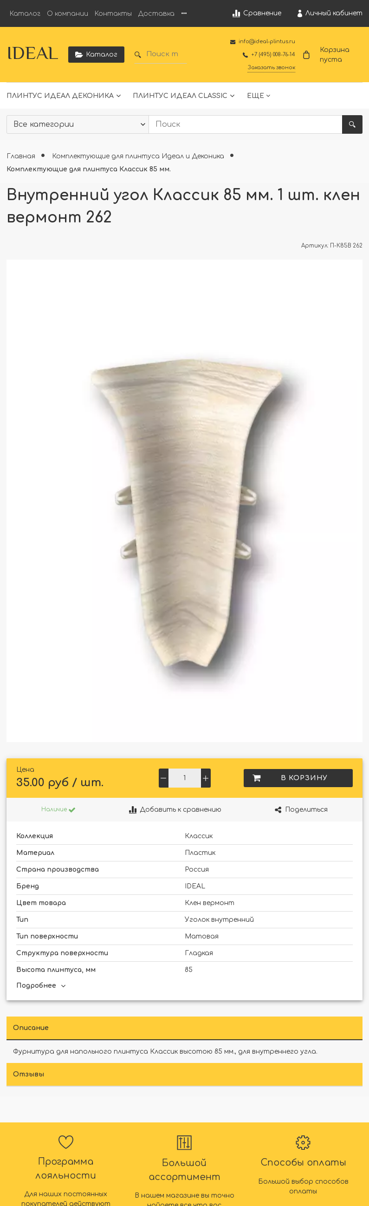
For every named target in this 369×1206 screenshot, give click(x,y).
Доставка (156, 13)
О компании (67, 13)
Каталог (25, 13)
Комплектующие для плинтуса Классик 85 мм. (88, 169)
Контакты (113, 13)
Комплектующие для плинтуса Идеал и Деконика (139, 156)
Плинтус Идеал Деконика (60, 95)
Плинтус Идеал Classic (180, 95)
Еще (255, 95)
